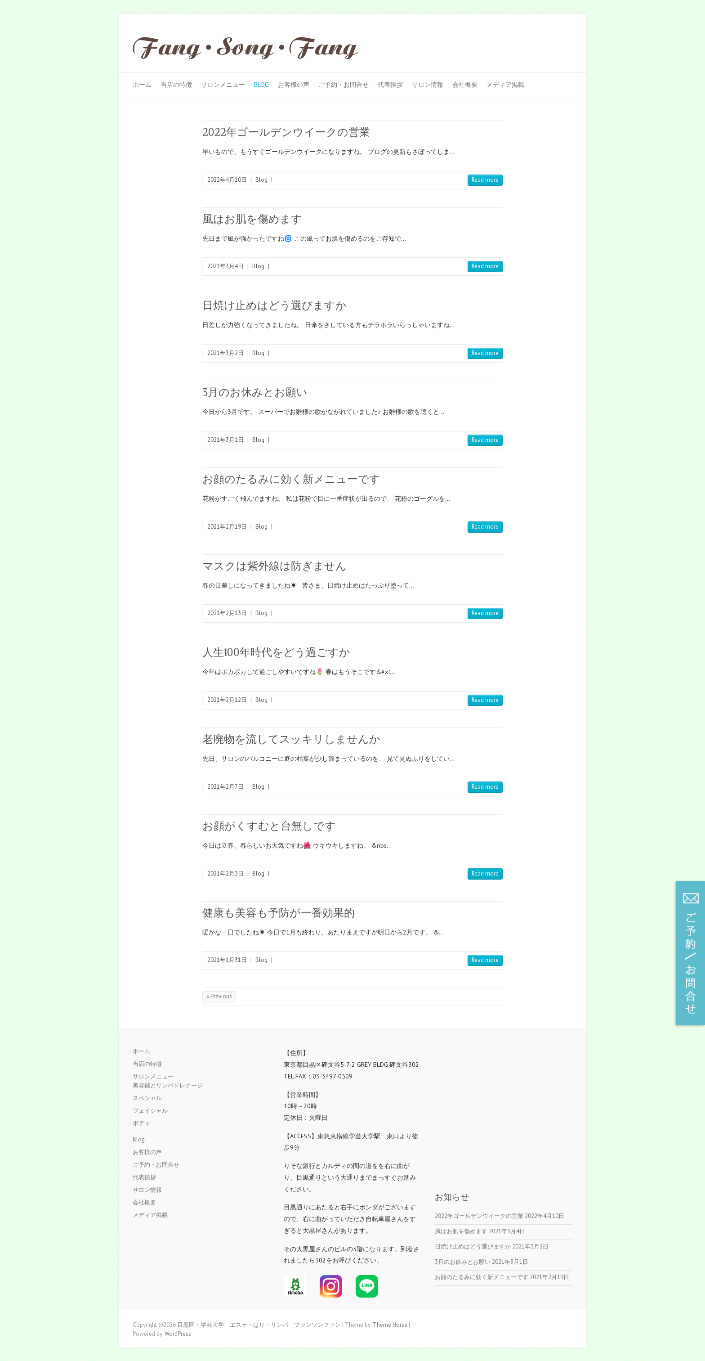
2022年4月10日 (227, 180)
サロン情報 (427, 85)
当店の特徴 (176, 85)
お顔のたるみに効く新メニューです (291, 479)
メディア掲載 (505, 85)
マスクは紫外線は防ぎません (274, 566)
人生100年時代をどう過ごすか (276, 652)
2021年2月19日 (227, 526)
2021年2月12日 (227, 700)
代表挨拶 (390, 85)
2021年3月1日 (225, 440)
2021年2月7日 (225, 787)
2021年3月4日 (225, 266)
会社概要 (464, 85)
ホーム (142, 85)
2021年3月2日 (225, 353)
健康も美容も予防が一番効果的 (278, 913)
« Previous (219, 996)
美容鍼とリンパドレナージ (168, 1085)
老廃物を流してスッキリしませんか (291, 739)
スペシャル (147, 1098)
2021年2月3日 (225, 873)
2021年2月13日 (227, 613)
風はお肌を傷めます (252, 219)
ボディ (141, 1123)
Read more (485, 180)
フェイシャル (150, 1110)
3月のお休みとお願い (255, 392)
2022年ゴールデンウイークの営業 (286, 132)
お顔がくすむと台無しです (269, 826)
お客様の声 (293, 85)
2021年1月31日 (227, 960)
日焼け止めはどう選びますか (274, 305)
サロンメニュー (223, 85)
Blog (261, 85)
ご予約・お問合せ (343, 85)
